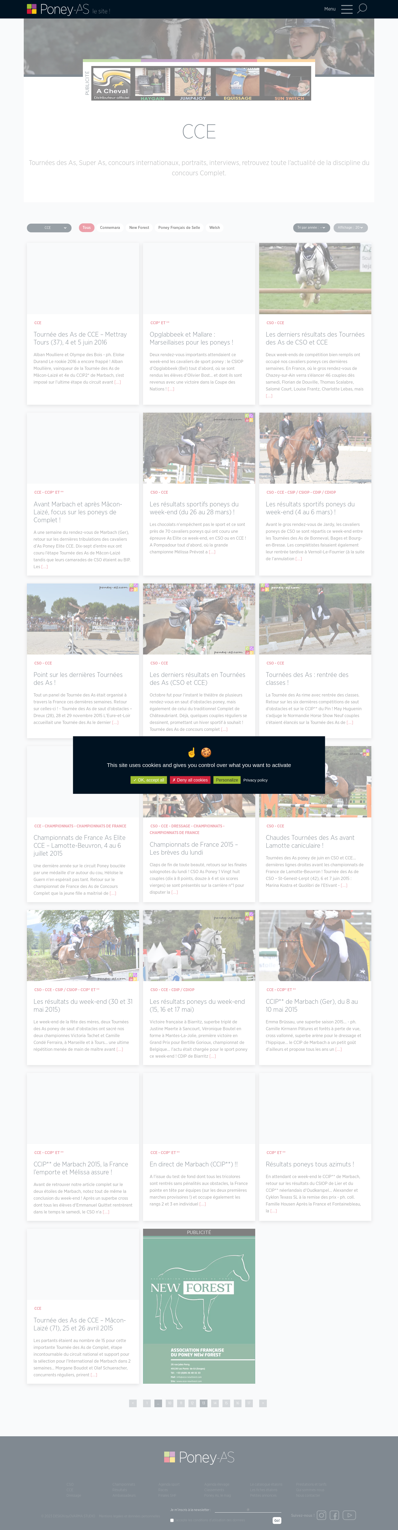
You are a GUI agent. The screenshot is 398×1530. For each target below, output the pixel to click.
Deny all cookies (190, 780)
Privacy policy (255, 780)
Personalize (227, 780)
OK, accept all (148, 780)
